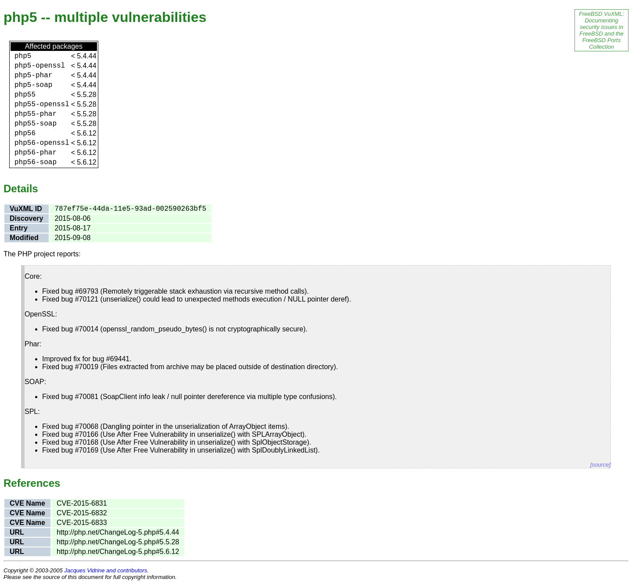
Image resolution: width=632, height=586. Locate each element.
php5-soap (33, 85)
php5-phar (33, 75)
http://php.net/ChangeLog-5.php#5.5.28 (118, 542)
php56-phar (35, 153)
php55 (25, 95)
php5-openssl (39, 66)
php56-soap (35, 162)
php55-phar (35, 114)
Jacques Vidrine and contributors (105, 570)
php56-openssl (41, 143)
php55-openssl (41, 104)
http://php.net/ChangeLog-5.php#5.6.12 (118, 551)
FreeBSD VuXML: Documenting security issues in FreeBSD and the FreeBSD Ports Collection (601, 30)
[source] (600, 464)
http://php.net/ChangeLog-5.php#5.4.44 (118, 532)
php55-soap (35, 124)
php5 (22, 56)
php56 (25, 133)
